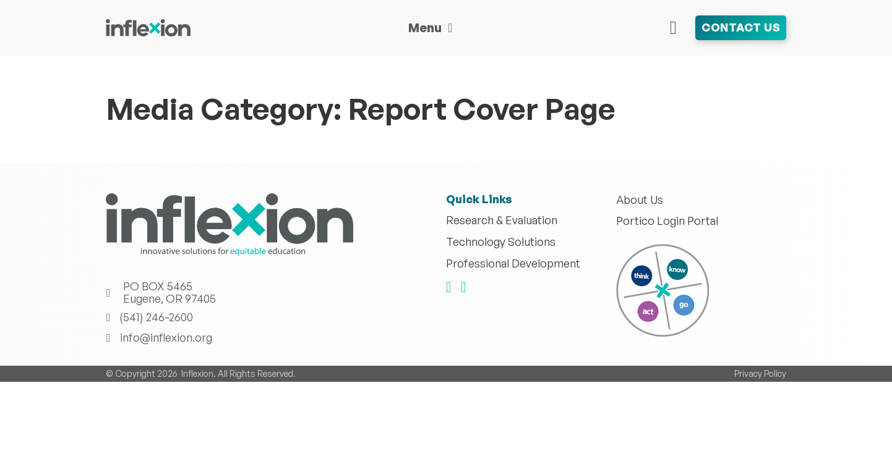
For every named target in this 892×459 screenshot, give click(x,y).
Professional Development (513, 264)
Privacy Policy (760, 373)
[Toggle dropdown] (450, 28)
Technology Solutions (500, 242)
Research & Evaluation (501, 220)
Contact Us (740, 27)
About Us (639, 200)
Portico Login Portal (667, 221)
